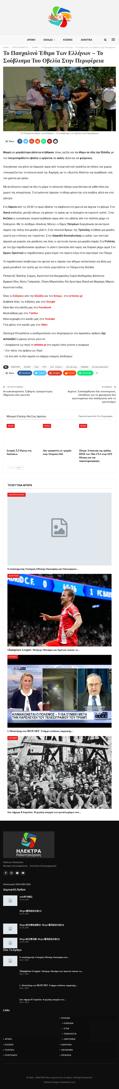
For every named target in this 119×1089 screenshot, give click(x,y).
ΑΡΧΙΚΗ (27, 40)
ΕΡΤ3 (45, 367)
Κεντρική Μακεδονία (100, 367)
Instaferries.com (67, 1082)
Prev (11, 468)
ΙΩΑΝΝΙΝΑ (84, 367)
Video (36, 367)
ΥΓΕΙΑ (66, 1028)
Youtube (50, 319)
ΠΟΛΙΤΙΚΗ (9, 1050)
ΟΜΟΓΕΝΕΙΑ (69, 1039)
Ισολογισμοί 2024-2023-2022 (17, 884)
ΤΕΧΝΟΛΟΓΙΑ (70, 1034)
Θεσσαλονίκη (71, 367)
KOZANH (27, 367)
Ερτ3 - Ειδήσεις (56, 367)
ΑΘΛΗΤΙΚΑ (13, 576)
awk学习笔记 (25, 896)
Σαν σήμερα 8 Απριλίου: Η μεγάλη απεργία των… (42, 999)
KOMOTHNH (15, 367)
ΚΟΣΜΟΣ (65, 40)
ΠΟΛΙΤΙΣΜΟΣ (11, 1055)
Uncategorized (16, 495)
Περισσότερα (86, 40)
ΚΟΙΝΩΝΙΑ (68, 1023)
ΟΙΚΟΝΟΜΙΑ (67, 1050)
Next (20, 468)
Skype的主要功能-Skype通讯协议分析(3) (39, 939)
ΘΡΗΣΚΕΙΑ (66, 1055)
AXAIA (11, 426)
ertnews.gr (40, 344)
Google (50, 301)
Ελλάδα (39, 295)
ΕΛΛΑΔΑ (44, 40)
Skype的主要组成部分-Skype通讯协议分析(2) (41, 924)
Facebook (45, 307)
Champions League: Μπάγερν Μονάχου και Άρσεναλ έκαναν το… (51, 971)
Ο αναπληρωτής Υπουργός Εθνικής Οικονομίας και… (44, 957)
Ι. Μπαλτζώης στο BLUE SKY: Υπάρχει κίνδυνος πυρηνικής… (48, 985)
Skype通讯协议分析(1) (30, 910)
